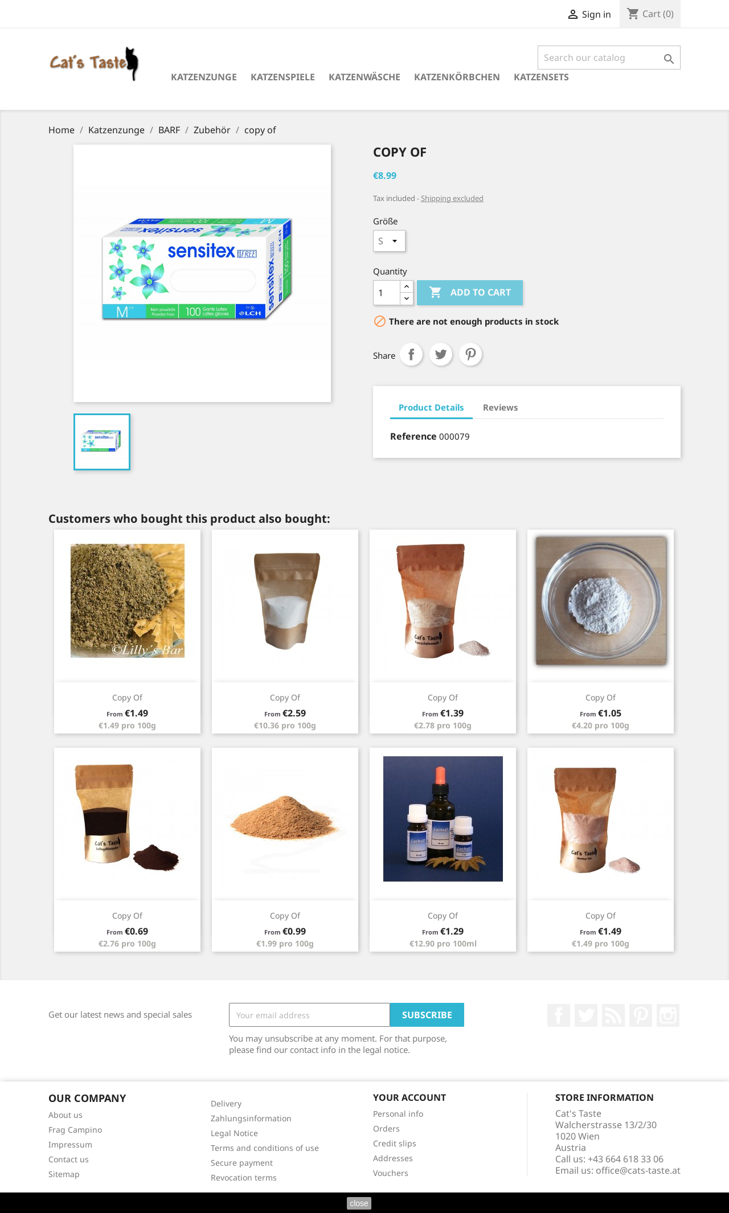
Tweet (440, 354)
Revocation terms (244, 1177)
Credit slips (394, 1143)
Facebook (558, 1015)
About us (65, 1114)
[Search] (609, 57)
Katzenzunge (204, 77)
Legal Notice (234, 1133)
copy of (127, 697)
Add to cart (470, 292)
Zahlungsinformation (251, 1118)
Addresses (393, 1158)
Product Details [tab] (431, 407)
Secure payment (242, 1162)
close (359, 1203)
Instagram (668, 1015)
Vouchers (390, 1172)
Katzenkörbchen (457, 77)
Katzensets (541, 77)
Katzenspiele (283, 77)
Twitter (586, 1015)
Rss (613, 1015)
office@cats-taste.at (638, 1170)
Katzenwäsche (364, 77)
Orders (386, 1128)
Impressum (70, 1144)
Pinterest (470, 354)
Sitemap (64, 1174)
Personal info (398, 1113)
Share (411, 354)
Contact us (68, 1159)
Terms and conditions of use (265, 1147)
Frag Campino (75, 1129)
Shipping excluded (452, 198)
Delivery (226, 1103)
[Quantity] (386, 292)
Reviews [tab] (500, 407)
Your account (409, 1097)
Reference (413, 436)
